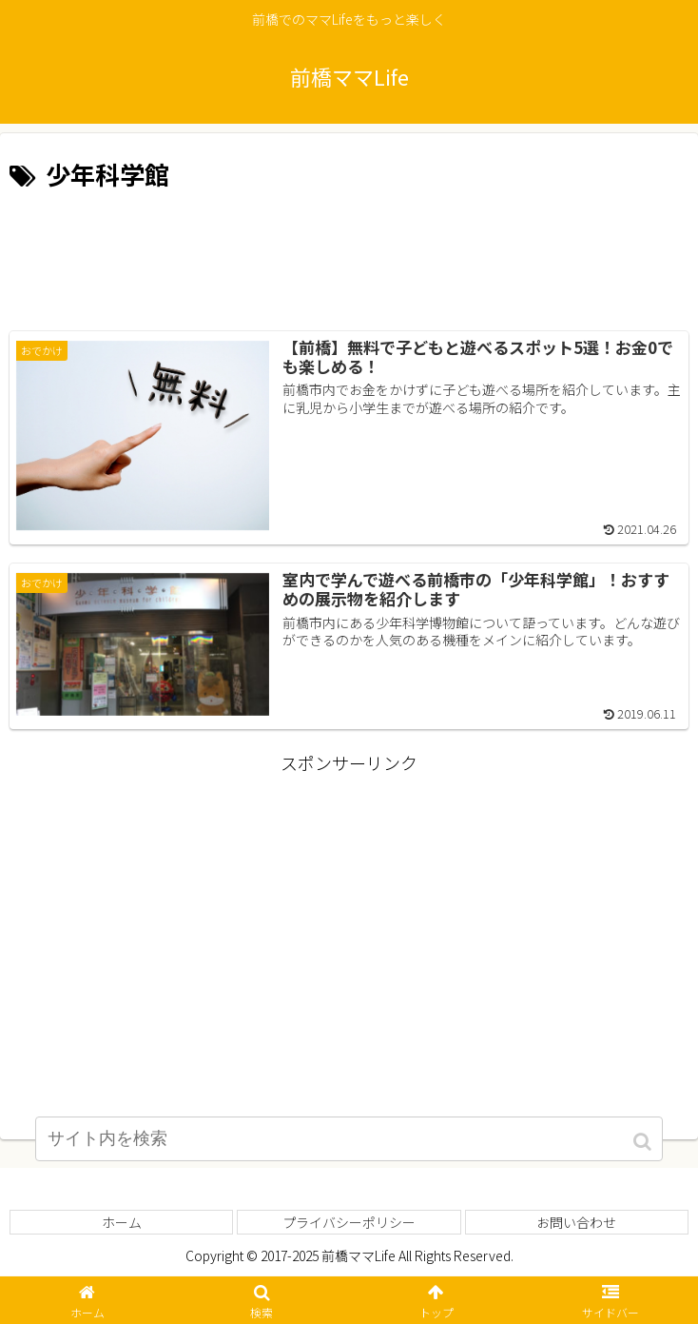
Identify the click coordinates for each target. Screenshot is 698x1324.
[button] (644, 1148)
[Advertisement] (349, 253)
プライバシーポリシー (349, 1223)
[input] (349, 1145)
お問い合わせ (576, 1223)
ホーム (122, 1223)
